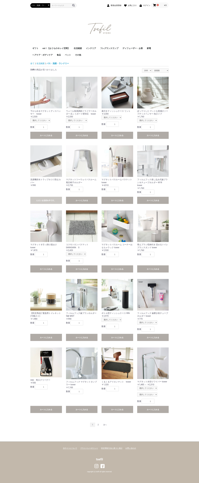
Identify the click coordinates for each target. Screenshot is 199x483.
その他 (78, 55)
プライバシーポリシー (89, 448)
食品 (59, 55)
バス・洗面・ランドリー (58, 63)
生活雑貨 (78, 48)
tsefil (99, 459)
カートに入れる (46, 135)
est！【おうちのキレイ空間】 (56, 48)
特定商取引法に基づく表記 (111, 448)
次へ (105, 425)
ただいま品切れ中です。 (46, 200)
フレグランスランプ (109, 48)
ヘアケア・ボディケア (42, 55)
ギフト (35, 48)
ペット (68, 55)
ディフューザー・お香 (132, 48)
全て (32, 63)
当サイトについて (70, 448)
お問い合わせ (130, 448)
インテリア (91, 48)
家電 (149, 48)
